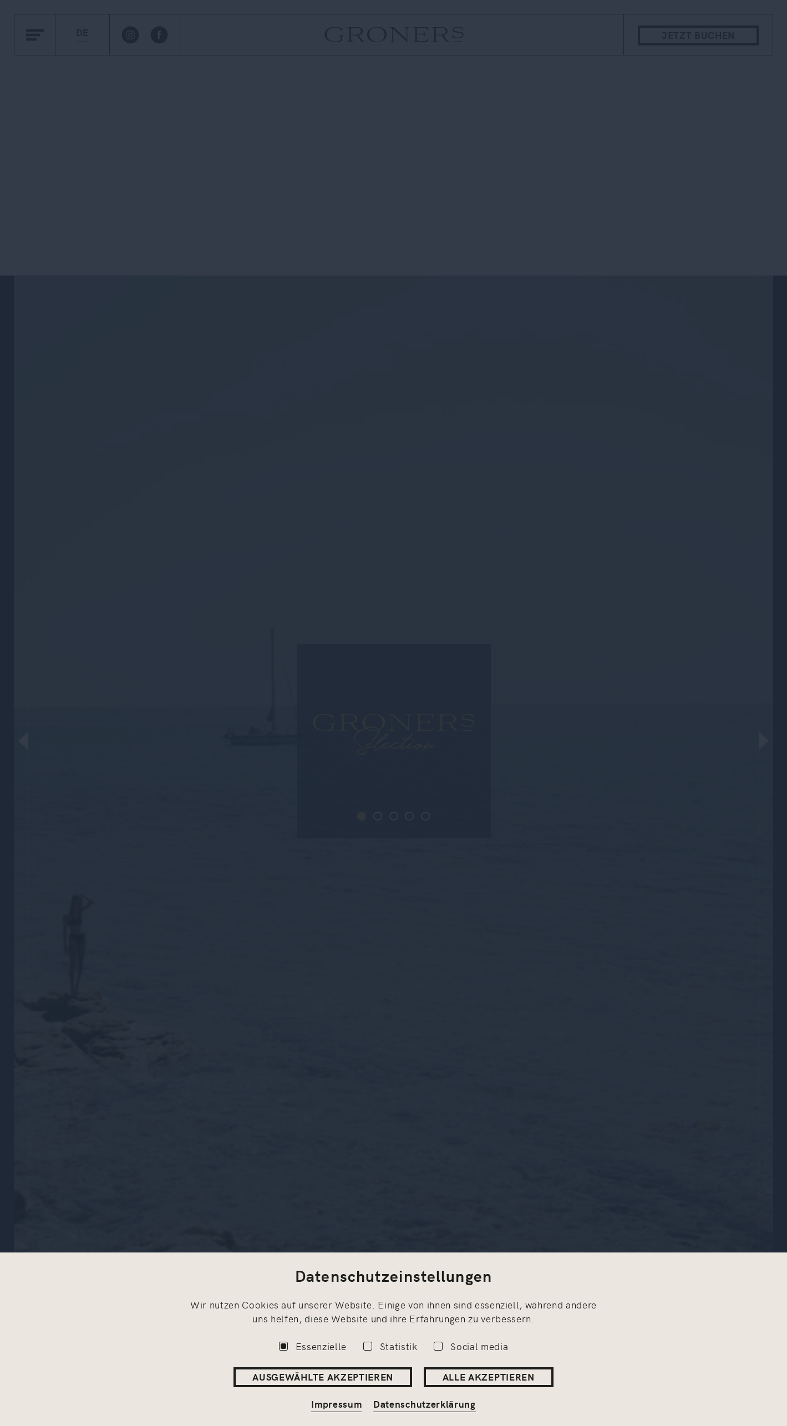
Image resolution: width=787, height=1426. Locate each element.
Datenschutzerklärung (424, 1403)
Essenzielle (313, 1346)
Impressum (336, 1403)
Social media (471, 1346)
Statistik (390, 1346)
